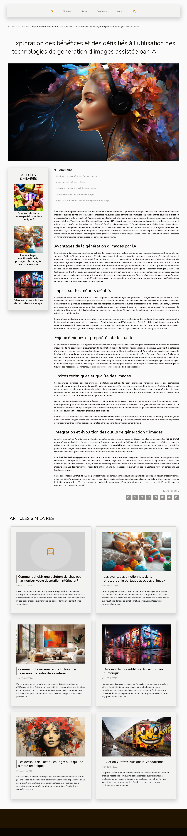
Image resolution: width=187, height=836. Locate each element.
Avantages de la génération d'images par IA (76, 176)
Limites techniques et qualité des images (75, 194)
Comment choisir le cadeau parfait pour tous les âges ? (28, 216)
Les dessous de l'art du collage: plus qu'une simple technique (50, 764)
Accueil (11, 26)
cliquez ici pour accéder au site (104, 366)
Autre (120, 11)
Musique (67, 11)
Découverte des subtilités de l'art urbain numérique (28, 302)
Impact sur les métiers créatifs (70, 182)
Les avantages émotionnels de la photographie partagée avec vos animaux (28, 260)
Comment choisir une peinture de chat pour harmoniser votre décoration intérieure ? (50, 578)
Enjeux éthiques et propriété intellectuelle (76, 188)
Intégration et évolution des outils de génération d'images (83, 200)
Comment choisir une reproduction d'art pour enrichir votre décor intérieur (48, 671)
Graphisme (102, 11)
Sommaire (65, 170)
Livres (84, 11)
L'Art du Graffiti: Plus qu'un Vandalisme (133, 762)
